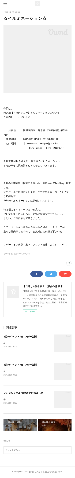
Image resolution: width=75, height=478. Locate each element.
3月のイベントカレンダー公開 (20, 364)
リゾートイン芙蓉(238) (12, 254)
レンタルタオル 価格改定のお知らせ (23, 393)
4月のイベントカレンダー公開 (20, 336)
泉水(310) (26, 254)
